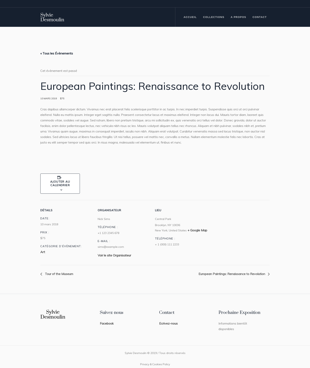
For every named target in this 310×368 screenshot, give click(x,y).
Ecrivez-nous (168, 323)
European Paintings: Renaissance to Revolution (232, 274)
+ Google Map (197, 230)
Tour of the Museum (58, 274)
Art (42, 252)
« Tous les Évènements (56, 53)
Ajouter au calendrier (60, 183)
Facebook (107, 323)
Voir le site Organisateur (114, 255)
